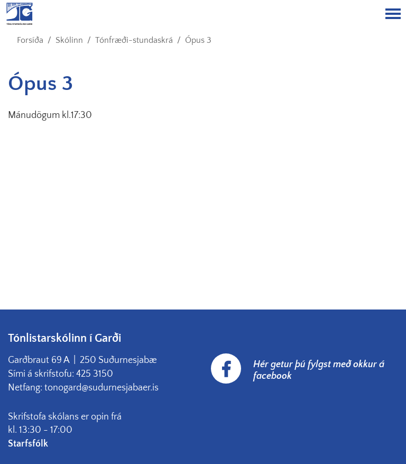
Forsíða (30, 40)
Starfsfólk (29, 444)
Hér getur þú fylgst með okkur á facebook (318, 370)
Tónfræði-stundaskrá (134, 40)
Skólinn (69, 40)
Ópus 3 (198, 40)
